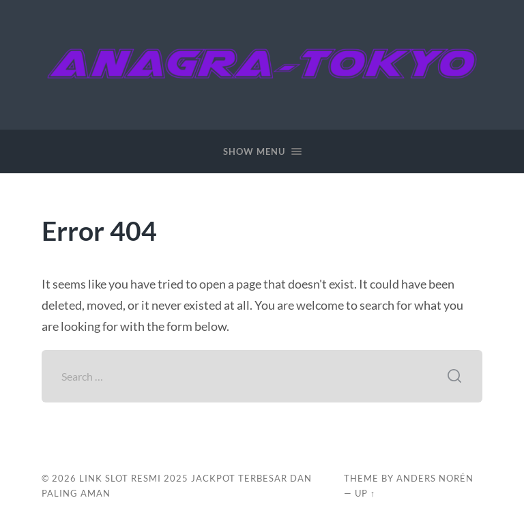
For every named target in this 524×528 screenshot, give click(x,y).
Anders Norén (435, 478)
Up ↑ (365, 493)
